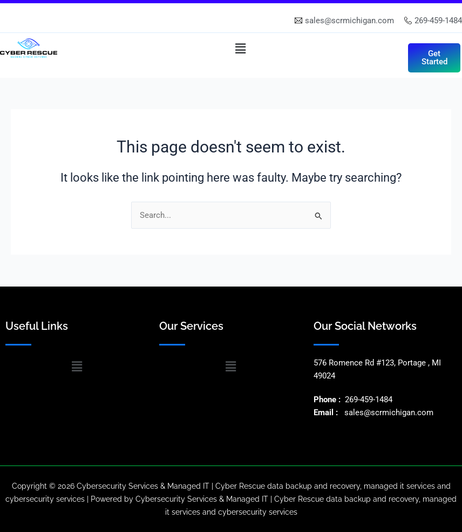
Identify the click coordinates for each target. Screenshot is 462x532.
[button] (241, 48)
